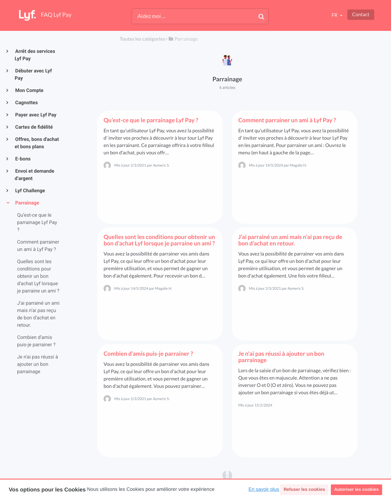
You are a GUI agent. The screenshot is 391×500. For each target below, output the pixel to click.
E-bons (23, 159)
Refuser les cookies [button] (304, 489)
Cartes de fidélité (34, 127)
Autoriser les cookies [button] (356, 489)
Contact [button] (360, 14)
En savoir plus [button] (264, 489)
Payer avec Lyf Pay (36, 115)
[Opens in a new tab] (227, 475)
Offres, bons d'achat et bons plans (37, 142)
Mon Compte (29, 90)
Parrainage (27, 203)
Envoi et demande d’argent (34, 174)
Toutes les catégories (142, 39)
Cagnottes (26, 102)
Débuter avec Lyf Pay (33, 74)
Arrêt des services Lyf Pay (35, 54)
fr (334, 15)
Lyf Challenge (30, 190)
